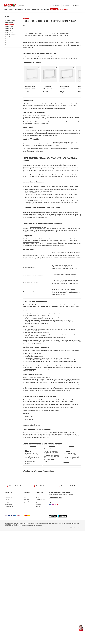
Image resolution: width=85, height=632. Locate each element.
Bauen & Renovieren (19, 9)
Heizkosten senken (67, 76)
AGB (22, 627)
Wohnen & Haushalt (45, 9)
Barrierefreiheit (43, 627)
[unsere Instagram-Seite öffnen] (53, 604)
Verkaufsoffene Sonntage (40, 607)
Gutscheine (38, 605)
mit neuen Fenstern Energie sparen (38, 263)
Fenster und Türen (45, 200)
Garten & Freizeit (35, 9)
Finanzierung (7, 598)
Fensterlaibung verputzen (10, 34)
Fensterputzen (51, 454)
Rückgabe (38, 602)
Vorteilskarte (66, 1)
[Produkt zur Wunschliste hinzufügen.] (39, 88)
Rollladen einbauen (9, 40)
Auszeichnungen (27, 600)
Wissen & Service (54, 9)
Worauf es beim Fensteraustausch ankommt (61, 53)
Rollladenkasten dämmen (10, 44)
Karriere (75, 1)
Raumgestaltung (56, 172)
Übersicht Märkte (8, 602)
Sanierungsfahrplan (8, 604)
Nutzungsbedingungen (28, 627)
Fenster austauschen (9, 24)
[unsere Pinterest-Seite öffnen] (58, 604)
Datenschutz (7, 627)
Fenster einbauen (9, 26)
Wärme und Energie (75, 123)
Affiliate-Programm (27, 602)
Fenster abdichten (9, 22)
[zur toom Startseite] (10, 5)
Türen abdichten (50, 529)
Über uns (25, 593)
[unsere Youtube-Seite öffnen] (55, 604)
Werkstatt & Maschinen (8, 9)
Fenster (54, 15)
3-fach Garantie (7, 593)
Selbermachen (7, 600)
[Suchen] (33, 5)
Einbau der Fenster (60, 424)
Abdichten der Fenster (30, 427)
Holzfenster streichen (9, 38)
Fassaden (52, 200)
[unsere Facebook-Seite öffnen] (50, 604)
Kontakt (70, 1)
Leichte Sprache (39, 593)
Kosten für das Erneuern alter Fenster (60, 55)
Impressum (18, 627)
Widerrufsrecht (36, 627)
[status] (66, 5)
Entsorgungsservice (8, 597)
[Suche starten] (48, 5)
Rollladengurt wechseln (10, 42)
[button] (56, 5)
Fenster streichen (9, 32)
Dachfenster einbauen (10, 20)
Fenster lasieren (8, 30)
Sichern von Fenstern (51, 164)
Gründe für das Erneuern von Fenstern (33, 53)
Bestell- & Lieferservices (40, 598)
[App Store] (53, 615)
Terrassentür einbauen (69, 530)
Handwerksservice (8, 595)
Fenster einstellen (9, 28)
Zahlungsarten (38, 597)
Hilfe (78, 1)
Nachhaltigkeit (26, 598)
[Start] (24, 15)
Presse (25, 597)
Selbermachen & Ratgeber (38, 15)
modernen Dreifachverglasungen (31, 290)
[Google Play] (62, 615)
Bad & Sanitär (27, 9)
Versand (37, 600)
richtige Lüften (45, 439)
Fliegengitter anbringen (10, 36)
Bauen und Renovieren (31, 200)
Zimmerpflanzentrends (9, 605)
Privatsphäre (12, 627)
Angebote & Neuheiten (64, 9)
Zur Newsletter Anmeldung (56, 596)
